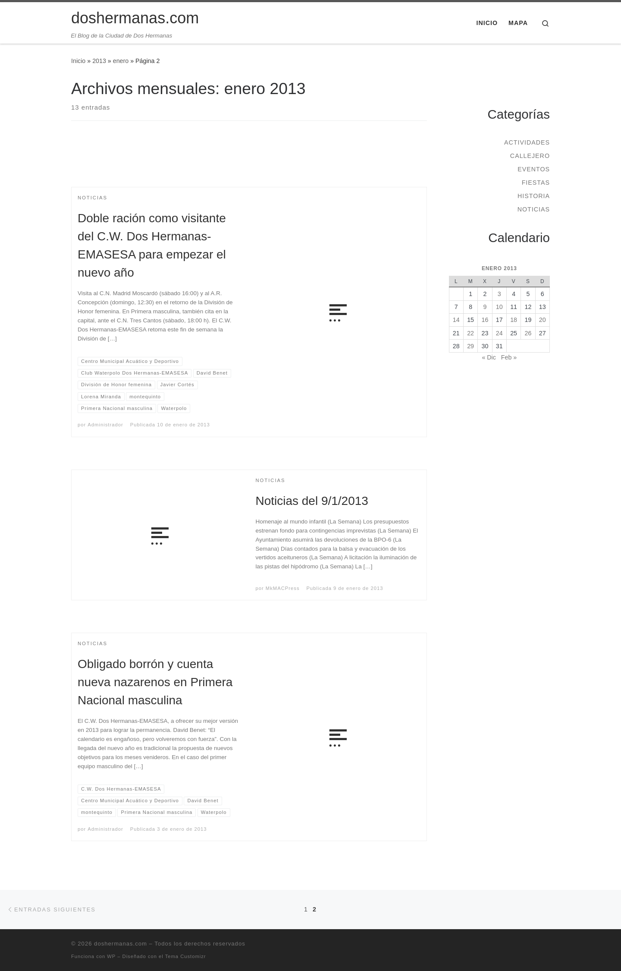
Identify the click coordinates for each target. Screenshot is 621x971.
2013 (99, 60)
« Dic (489, 357)
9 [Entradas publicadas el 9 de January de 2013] (484, 306)
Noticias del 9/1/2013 (312, 501)
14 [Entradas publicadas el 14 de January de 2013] (456, 319)
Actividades (527, 142)
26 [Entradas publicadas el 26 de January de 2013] (528, 333)
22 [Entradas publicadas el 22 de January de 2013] (470, 333)
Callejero (530, 155)
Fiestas (536, 182)
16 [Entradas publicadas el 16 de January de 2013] (485, 319)
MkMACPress (283, 588)
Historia (534, 195)
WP (111, 956)
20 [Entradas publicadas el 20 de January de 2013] (542, 319)
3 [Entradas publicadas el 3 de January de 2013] (499, 293)
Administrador (105, 424)
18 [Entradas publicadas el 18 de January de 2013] (513, 319)
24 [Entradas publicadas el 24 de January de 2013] (499, 333)
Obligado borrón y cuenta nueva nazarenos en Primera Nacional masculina (155, 682)
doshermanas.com (120, 943)
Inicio (78, 60)
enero (121, 60)
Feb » (509, 357)
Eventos (534, 169)
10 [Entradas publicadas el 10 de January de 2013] (499, 306)
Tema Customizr (185, 956)
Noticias (534, 209)
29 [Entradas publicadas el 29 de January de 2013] (470, 346)
